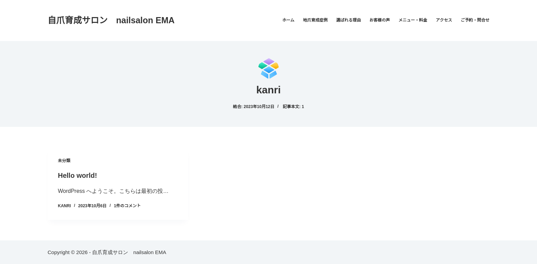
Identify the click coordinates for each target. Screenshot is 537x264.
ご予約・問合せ (475, 20)
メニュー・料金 (413, 20)
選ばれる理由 (348, 20)
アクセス (444, 20)
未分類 (64, 160)
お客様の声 (380, 20)
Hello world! (77, 175)
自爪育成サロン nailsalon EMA (111, 20)
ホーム (288, 20)
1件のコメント (127, 205)
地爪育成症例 (315, 20)
